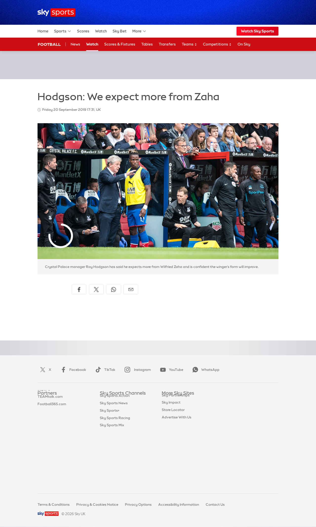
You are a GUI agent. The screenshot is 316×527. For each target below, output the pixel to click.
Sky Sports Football (116, 415)
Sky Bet (120, 31)
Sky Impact (171, 445)
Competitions (217, 44)
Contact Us (215, 504)
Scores (83, 31)
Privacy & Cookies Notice (97, 504)
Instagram (136, 369)
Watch (101, 31)
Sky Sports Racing (115, 474)
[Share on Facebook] (79, 289)
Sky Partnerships (176, 437)
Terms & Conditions (54, 504)
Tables (147, 44)
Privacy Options (138, 504)
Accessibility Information (178, 504)
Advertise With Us (176, 459)
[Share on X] (96, 289)
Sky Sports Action (115, 452)
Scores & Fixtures (119, 44)
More (139, 31)
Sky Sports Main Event (118, 401)
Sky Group (170, 423)
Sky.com (169, 401)
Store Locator (173, 452)
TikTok (104, 369)
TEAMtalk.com (50, 415)
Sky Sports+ (109, 467)
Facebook (72, 369)
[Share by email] (130, 289)
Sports (62, 31)
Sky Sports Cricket (115, 423)
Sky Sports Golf (113, 430)
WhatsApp (204, 369)
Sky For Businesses (177, 430)
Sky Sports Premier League (122, 408)
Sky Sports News (114, 459)
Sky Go (168, 415)
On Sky (243, 44)
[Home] (56, 12)
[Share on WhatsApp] (113, 289)
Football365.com (52, 423)
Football (49, 44)
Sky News (170, 408)
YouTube (170, 369)
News (75, 44)
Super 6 (44, 408)
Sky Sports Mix (112, 481)
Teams (189, 44)
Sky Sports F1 (111, 437)
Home (43, 31)
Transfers (167, 44)
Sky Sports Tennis (114, 445)
